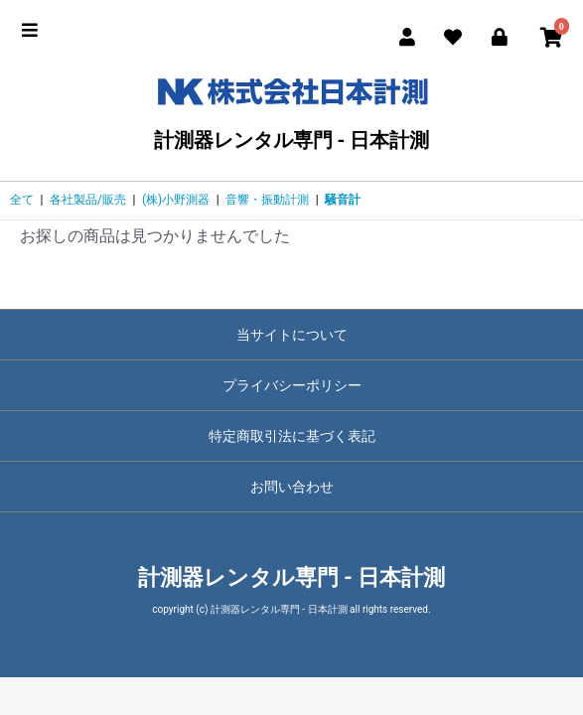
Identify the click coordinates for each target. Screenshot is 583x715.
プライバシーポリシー (292, 385)
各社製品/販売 (88, 200)
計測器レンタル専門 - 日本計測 (291, 110)
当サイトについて (292, 335)
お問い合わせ (292, 487)
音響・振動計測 (267, 200)
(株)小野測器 (176, 200)
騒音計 (343, 200)
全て (22, 200)
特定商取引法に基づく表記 (292, 436)
